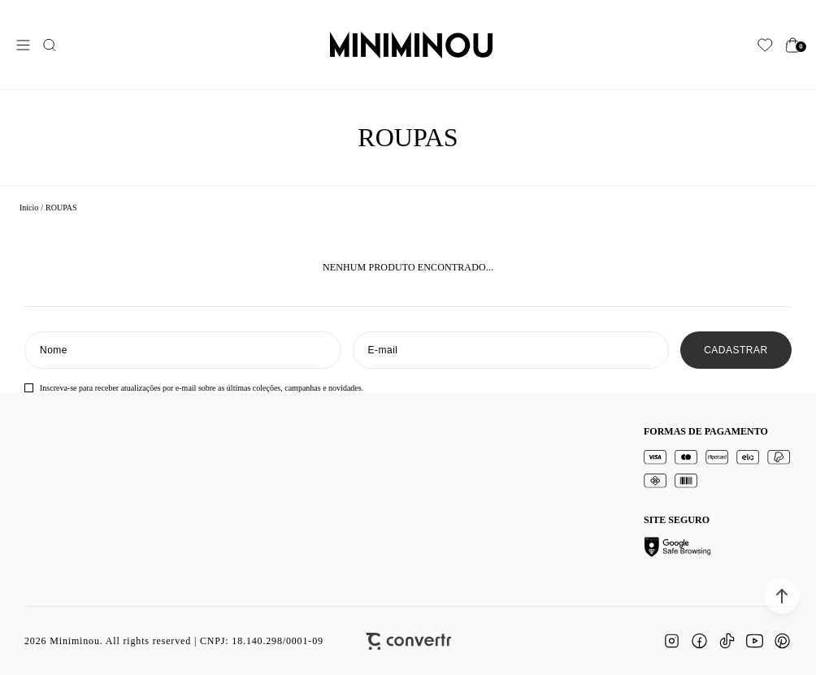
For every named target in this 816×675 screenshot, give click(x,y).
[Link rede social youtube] (754, 641)
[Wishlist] (765, 45)
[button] (782, 596)
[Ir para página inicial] (29, 207)
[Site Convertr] (408, 641)
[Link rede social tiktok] (726, 641)
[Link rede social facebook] (699, 641)
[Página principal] (411, 44)
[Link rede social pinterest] (782, 641)
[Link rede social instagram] (671, 641)
